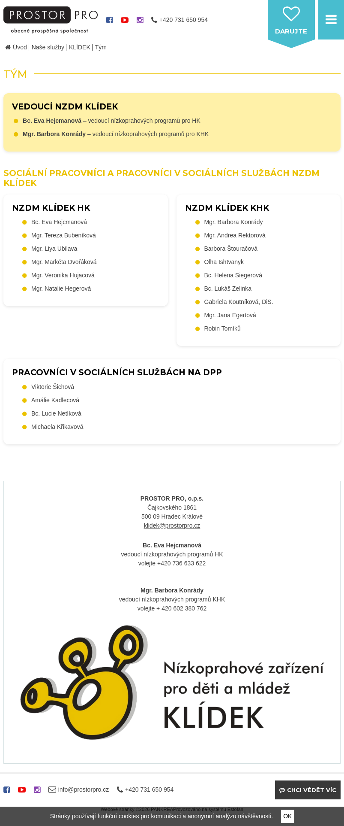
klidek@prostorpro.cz (172, 525)
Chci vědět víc (311, 790)
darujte (291, 31)
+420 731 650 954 (183, 19)
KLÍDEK (79, 47)
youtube (125, 23)
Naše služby (48, 47)
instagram (140, 23)
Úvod (20, 47)
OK (287, 816)
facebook (109, 23)
